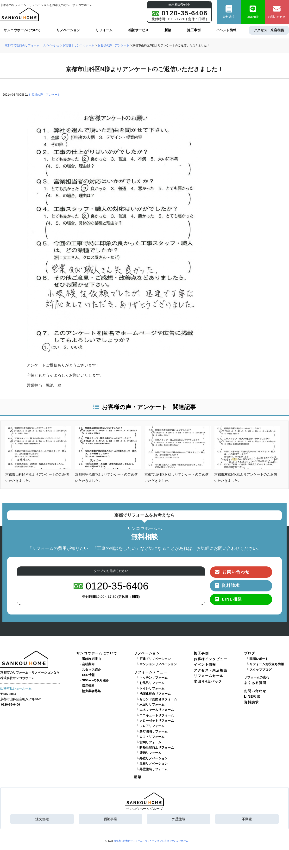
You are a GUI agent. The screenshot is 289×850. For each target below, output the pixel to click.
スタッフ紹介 (91, 669)
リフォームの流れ (256, 677)
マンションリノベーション (158, 664)
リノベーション (68, 30)
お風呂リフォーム (151, 683)
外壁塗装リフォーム (153, 769)
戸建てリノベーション (155, 659)
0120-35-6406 (10, 704)
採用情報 (88, 686)
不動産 (247, 819)
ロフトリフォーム (151, 736)
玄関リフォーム (150, 742)
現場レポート (259, 659)
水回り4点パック (208, 681)
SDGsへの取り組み (95, 680)
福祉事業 (110, 819)
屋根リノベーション (153, 763)
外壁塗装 (178, 819)
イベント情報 (226, 30)
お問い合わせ (276, 12)
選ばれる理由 (91, 659)
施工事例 (193, 30)
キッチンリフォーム (153, 677)
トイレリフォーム (151, 688)
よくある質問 (255, 683)
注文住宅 (42, 819)
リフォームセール (208, 676)
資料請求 (228, 12)
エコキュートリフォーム (156, 715)
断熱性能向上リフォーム (156, 747)
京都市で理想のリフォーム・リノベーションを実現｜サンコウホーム (151, 840)
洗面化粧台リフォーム (155, 693)
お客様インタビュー (210, 659)
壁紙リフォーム (150, 753)
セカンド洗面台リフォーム (158, 699)
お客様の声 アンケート (44, 94)
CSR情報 (88, 675)
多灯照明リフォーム (153, 731)
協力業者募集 (91, 691)
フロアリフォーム (151, 726)
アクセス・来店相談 (269, 30)
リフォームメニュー (150, 672)
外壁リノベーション (153, 758)
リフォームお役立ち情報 (267, 664)
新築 (167, 30)
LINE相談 (253, 12)
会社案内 (88, 664)
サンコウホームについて (22, 30)
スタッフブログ (260, 669)
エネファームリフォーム (156, 710)
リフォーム (104, 30)
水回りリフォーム (151, 704)
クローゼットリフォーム (156, 720)
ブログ (249, 653)
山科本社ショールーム (15, 688)
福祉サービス (138, 30)
